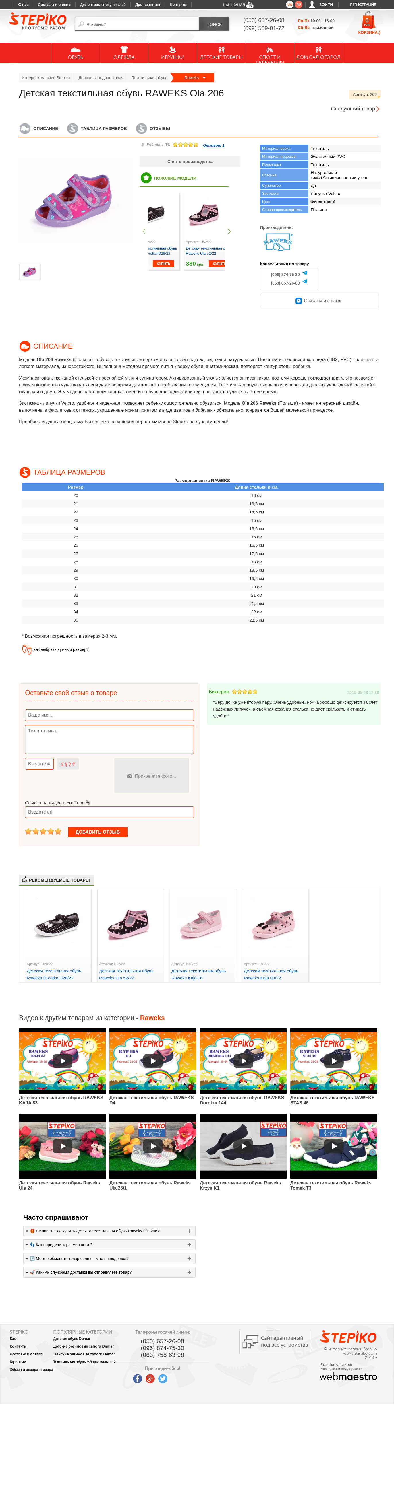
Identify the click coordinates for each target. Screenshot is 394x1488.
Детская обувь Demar (83, 1344)
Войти (326, 5)
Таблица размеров (104, 128)
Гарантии (18, 1362)
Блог (14, 1339)
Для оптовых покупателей (103, 5)
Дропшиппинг (148, 5)
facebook (159, 1376)
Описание (45, 128)
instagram (197, 1376)
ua (289, 4)
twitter (184, 1376)
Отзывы (160, 128)
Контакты (178, 5)
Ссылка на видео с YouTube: (57, 802)
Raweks (195, 77)
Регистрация (363, 5)
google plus (171, 1379)
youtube (146, 1376)
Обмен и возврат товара (25, 1372)
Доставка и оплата (54, 5)
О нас (23, 5)
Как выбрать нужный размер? (61, 649)
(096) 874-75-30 (285, 274)
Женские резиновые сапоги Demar (89, 1365)
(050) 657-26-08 (285, 283)
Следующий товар (353, 109)
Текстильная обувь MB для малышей (87, 1377)
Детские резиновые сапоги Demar (89, 1354)
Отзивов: (213, 145)
